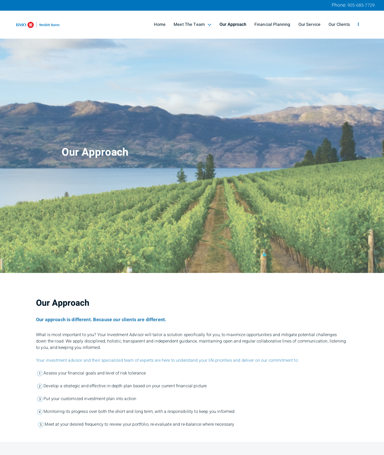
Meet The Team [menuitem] (192, 24)
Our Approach (232, 24)
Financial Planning (272, 24)
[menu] (358, 24)
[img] (192, 136)
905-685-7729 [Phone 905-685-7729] (361, 5)
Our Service (309, 24)
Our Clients (339, 24)
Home (160, 24)
